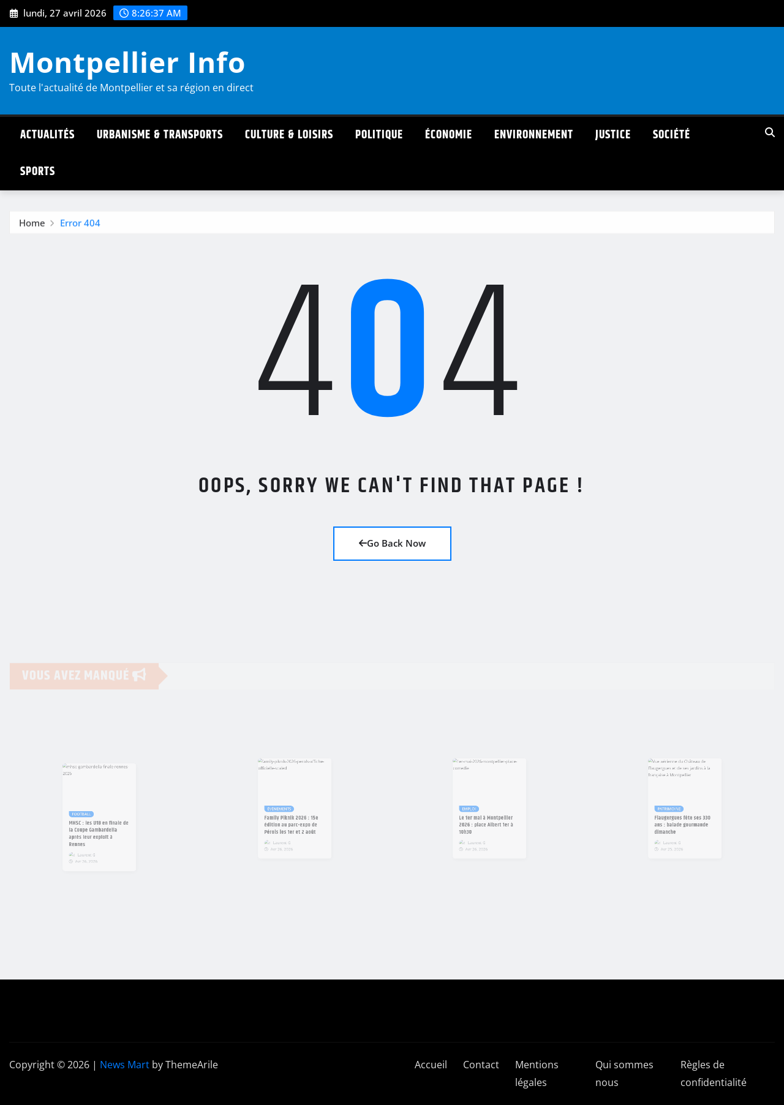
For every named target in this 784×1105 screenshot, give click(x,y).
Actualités (47, 135)
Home (32, 225)
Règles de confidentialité (713, 1073)
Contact (481, 1064)
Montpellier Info (127, 62)
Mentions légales (537, 1073)
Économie (448, 135)
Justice (613, 135)
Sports (37, 172)
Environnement (533, 135)
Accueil (431, 1064)
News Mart (124, 1064)
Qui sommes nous (624, 1073)
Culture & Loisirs (289, 135)
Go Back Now (392, 543)
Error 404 (80, 225)
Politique (379, 135)
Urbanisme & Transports (160, 135)
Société (671, 135)
